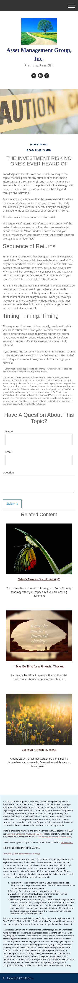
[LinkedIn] (40, 75)
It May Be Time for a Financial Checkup (39, 666)
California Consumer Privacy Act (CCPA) (24, 833)
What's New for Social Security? (39, 579)
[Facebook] (46, 75)
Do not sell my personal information (54, 836)
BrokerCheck (67, 842)
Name (9, 431)
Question (8, 472)
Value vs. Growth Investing (39, 749)
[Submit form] (12, 503)
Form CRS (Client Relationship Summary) (21, 853)
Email (8, 452)
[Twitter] (33, 75)
